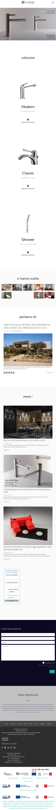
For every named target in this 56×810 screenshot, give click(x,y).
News (30, 724)
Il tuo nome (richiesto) (12, 576)
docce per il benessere (28, 244)
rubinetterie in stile (28, 178)
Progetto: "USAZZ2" (27, 778)
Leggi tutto (49, 372)
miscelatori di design (28, 111)
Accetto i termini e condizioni (11, 590)
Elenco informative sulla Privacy (46, 665)
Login (28, 701)
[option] (28, 348)
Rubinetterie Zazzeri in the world (28, 790)
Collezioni (12, 724)
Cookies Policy (51, 667)
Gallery (25, 724)
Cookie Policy (5, 740)
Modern (28, 106)
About (36, 724)
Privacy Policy (5, 738)
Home (6, 724)
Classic (28, 173)
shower (28, 239)
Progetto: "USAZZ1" (13, 778)
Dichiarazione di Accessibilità (9, 744)
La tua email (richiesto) (12, 584)
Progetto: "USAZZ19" (42, 778)
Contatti (49, 724)
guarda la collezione (28, 122)
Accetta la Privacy (48, 663)
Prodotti (19, 724)
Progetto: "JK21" (28, 781)
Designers (42, 724)
